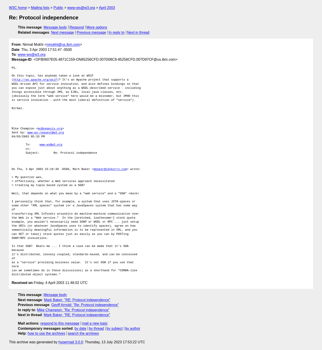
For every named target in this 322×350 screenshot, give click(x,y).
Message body (55, 27)
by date (80, 328)
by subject (114, 328)
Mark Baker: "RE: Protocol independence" (77, 300)
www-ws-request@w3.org (45, 133)
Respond (77, 27)
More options (97, 27)
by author (132, 328)
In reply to (116, 32)
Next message (62, 32)
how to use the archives (46, 333)
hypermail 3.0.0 (70, 342)
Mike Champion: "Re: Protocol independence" (73, 310)
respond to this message (59, 323)
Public (58, 8)
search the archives (83, 333)
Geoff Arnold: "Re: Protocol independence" (85, 305)
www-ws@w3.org (81, 8)
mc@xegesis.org (50, 129)
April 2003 (107, 8)
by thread (96, 328)
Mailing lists (40, 8)
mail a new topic (95, 323)
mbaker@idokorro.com (110, 169)
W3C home (18, 8)
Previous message (91, 32)
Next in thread (138, 32)
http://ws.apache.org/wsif (35, 80)
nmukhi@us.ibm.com (63, 44)
